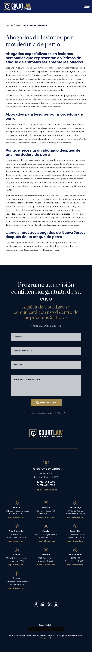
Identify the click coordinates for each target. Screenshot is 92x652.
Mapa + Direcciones (46, 490)
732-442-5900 (47, 482)
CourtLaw (9, 25)
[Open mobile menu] (86, 6)
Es (16, 25)
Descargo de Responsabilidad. (69, 636)
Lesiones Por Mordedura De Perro (33, 25)
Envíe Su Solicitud (46, 402)
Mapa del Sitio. (46, 638)
